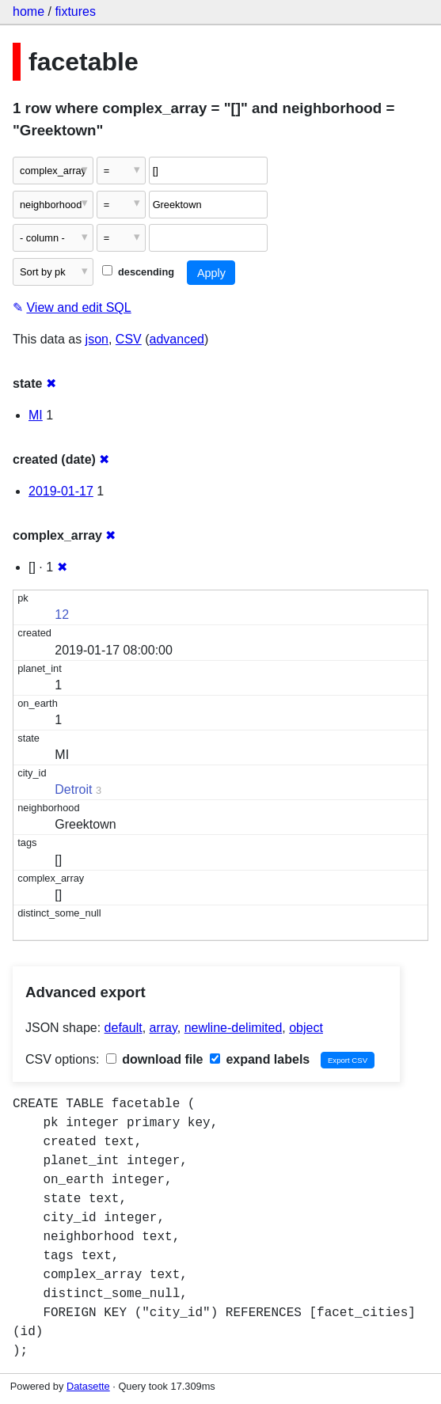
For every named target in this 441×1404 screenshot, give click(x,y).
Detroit (73, 789)
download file (154, 1059)
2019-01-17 (61, 491)
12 (62, 614)
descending (138, 272)
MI (36, 415)
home (28, 11)
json (97, 339)
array (163, 1027)
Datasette (88, 1386)
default (124, 1027)
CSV (129, 339)
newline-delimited (233, 1027)
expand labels (260, 1059)
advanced (177, 339)
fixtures (75, 11)
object (306, 1027)
